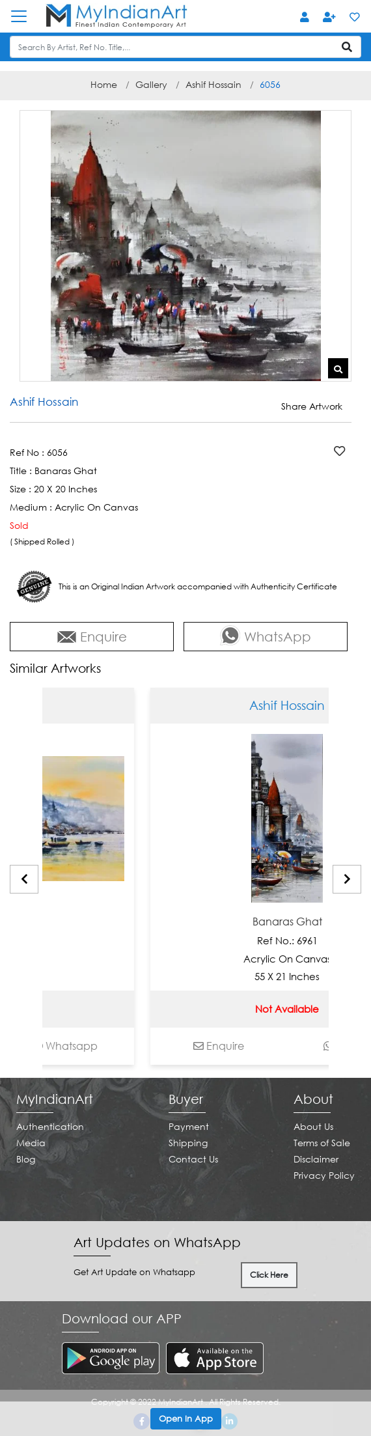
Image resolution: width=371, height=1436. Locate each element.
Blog (25, 1158)
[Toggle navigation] (25, 16)
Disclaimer (316, 1158)
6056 (270, 84)
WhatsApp (265, 635)
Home (103, 84)
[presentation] (24, 879)
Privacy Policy (324, 1175)
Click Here (269, 1275)
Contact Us (193, 1158)
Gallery (151, 84)
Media (31, 1142)
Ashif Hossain (213, 84)
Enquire (92, 636)
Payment (189, 1126)
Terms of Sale (322, 1142)
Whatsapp (118, 1045)
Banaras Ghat (50, 922)
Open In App (186, 1418)
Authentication (50, 1126)
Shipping (188, 1142)
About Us (313, 1126)
